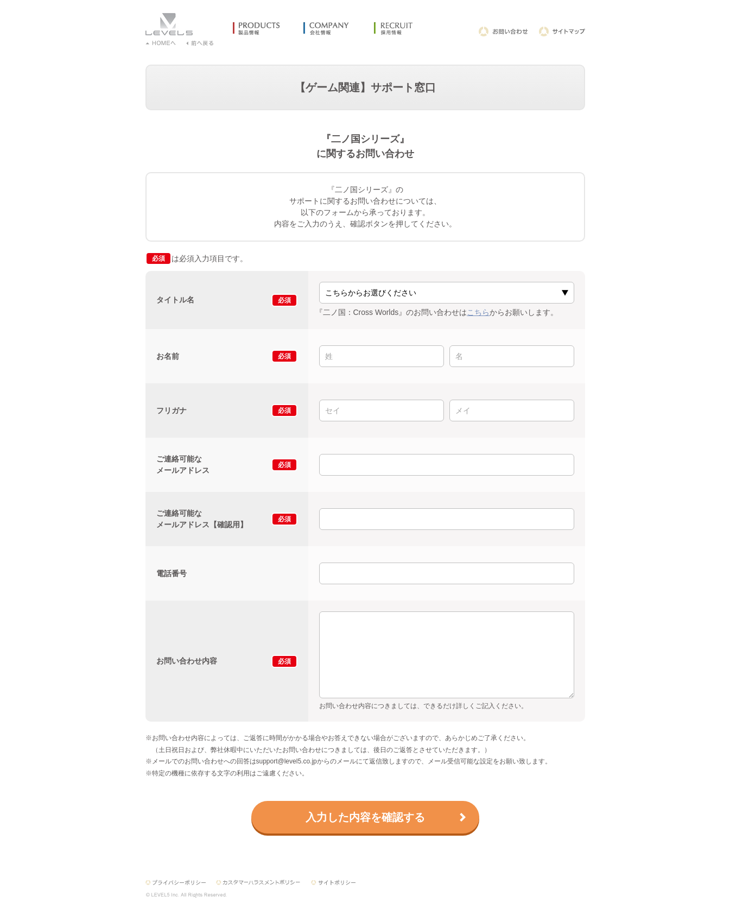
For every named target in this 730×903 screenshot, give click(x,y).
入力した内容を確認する (365, 817)
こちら (478, 312)
